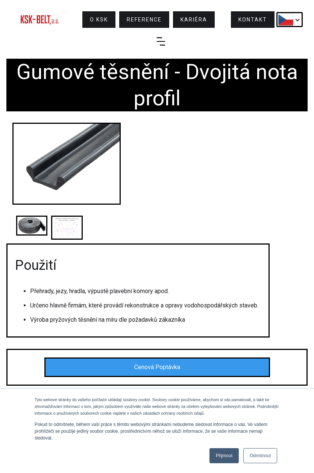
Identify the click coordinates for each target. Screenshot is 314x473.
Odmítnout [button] (260, 455)
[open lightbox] (66, 164)
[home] (39, 19)
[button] (289, 19)
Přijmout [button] (224, 455)
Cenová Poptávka (157, 367)
